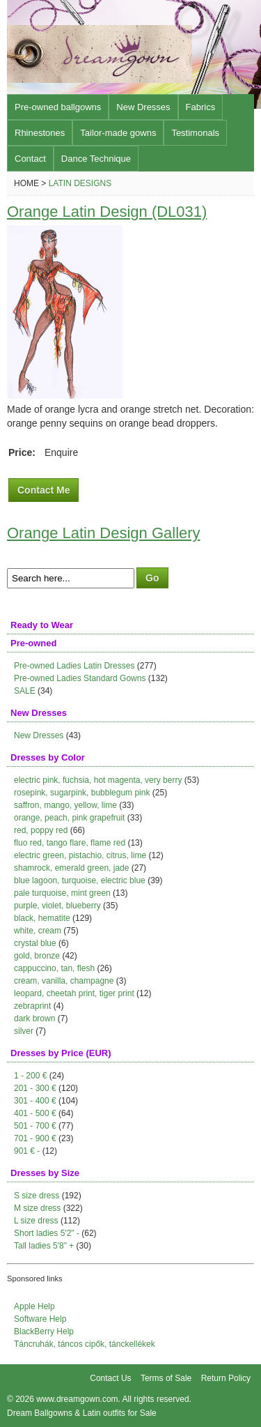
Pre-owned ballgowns (58, 107)
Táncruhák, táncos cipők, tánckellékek (84, 1344)
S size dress (36, 1195)
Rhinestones (40, 133)
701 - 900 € (35, 1138)
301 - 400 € (35, 1101)
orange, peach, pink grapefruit (69, 818)
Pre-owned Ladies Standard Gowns (79, 678)
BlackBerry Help (44, 1331)
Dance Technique (96, 158)
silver (23, 1031)
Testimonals (195, 133)
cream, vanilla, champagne (63, 981)
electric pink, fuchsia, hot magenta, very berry (98, 780)
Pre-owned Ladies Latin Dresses (74, 666)
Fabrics (201, 107)
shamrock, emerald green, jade (71, 868)
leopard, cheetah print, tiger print (74, 993)
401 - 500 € (35, 1113)
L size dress (36, 1221)
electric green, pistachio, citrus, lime (80, 855)
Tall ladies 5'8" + (44, 1246)
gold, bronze (37, 956)
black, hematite (42, 918)
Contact (30, 158)
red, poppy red (41, 830)
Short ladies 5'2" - (46, 1233)
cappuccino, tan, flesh (54, 968)
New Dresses (143, 107)
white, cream (37, 931)
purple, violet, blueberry (57, 905)
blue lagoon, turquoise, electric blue (79, 880)
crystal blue (35, 943)
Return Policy (226, 1378)
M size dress (37, 1208)
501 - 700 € (35, 1126)
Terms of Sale (166, 1378)
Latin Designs (80, 183)
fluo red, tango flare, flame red (69, 843)
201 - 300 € (35, 1088)
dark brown (34, 1018)
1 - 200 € (30, 1076)
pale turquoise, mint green (62, 893)
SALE (24, 691)
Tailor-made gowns (118, 133)
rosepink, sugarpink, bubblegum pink (82, 793)
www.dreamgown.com (77, 1399)
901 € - (27, 1151)
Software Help (40, 1319)
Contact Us (110, 1378)
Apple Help (34, 1306)
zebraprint (32, 1006)
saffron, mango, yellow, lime (65, 805)
